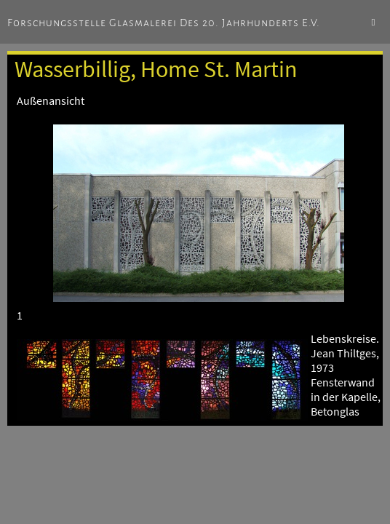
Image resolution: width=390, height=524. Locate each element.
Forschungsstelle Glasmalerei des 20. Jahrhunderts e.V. (163, 22)
